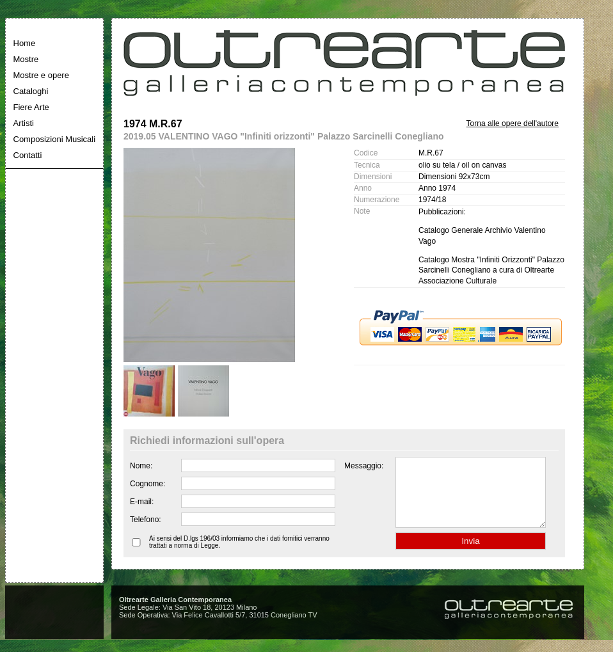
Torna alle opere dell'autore (512, 123)
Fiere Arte (31, 107)
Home (24, 43)
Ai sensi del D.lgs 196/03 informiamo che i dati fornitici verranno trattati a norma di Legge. (239, 555)
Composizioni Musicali (54, 139)
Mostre (26, 59)
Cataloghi (31, 91)
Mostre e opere (41, 75)
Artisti (24, 123)
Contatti (27, 155)
